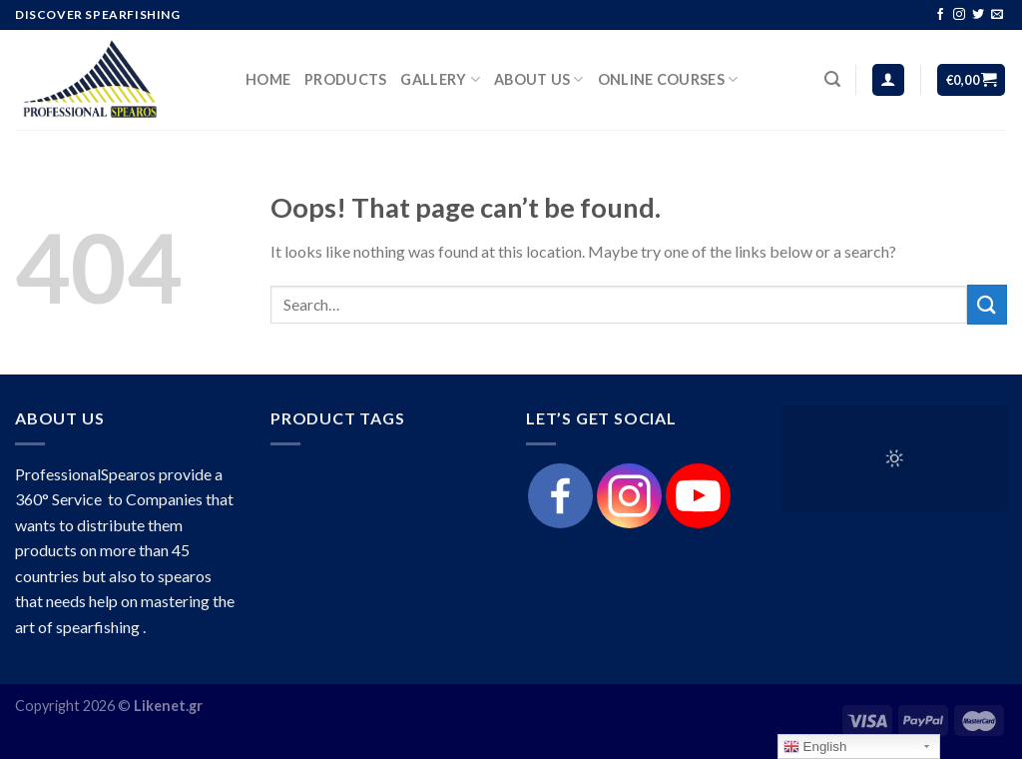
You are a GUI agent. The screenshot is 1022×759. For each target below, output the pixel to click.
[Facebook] (560, 495)
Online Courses (668, 79)
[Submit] (987, 304)
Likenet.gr (168, 705)
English (814, 747)
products (345, 79)
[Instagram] (629, 495)
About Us (539, 79)
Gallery (440, 79)
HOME (268, 79)
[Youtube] (698, 495)
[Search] (832, 79)
